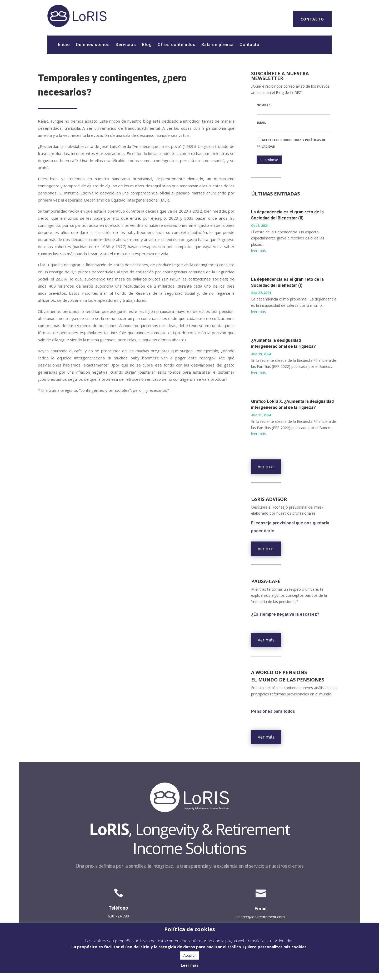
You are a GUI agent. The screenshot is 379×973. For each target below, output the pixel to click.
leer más (258, 250)
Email (261, 122)
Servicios (126, 45)
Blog (147, 45)
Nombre (263, 105)
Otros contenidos (177, 45)
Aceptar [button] (189, 955)
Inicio (64, 45)
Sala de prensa (217, 45)
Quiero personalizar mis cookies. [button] (275, 946)
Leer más (189, 965)
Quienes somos (93, 45)
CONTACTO (312, 19)
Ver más (266, 466)
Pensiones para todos (273, 712)
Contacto (250, 45)
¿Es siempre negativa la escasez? (285, 615)
